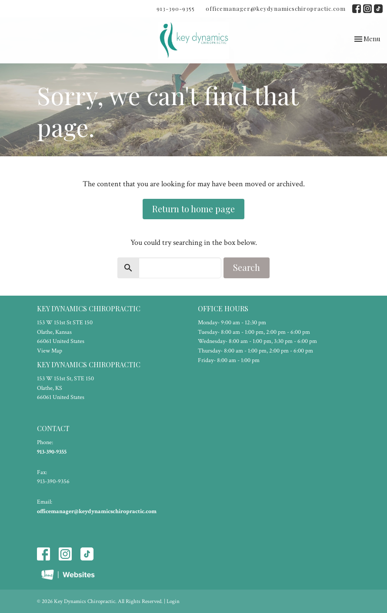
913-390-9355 (176, 8)
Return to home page (193, 208)
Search (246, 267)
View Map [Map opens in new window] (49, 351)
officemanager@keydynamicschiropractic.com (276, 8)
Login (173, 601)
